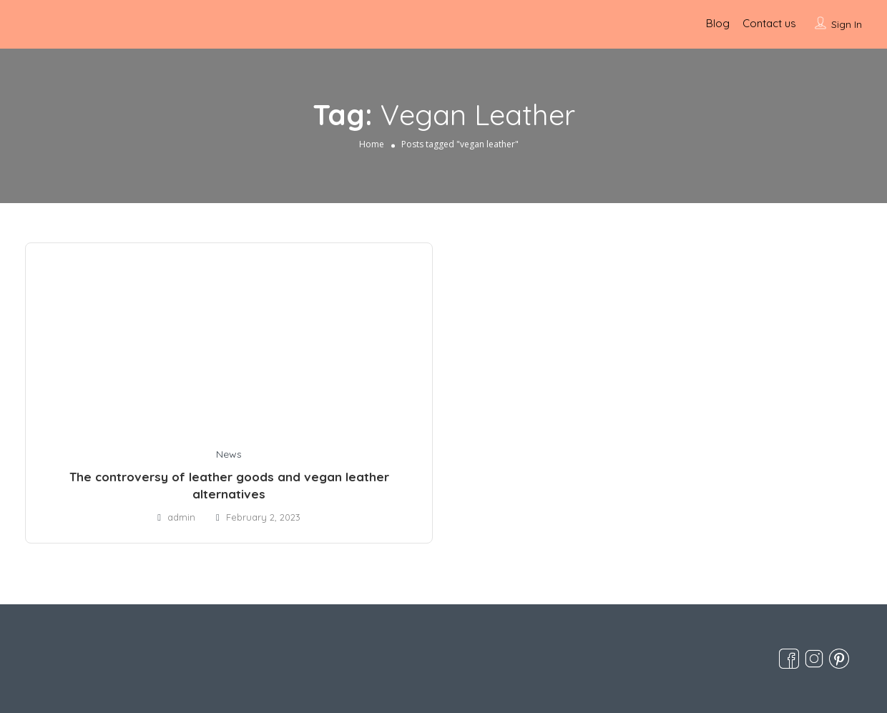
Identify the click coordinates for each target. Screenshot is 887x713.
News (229, 454)
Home (371, 144)
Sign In (846, 24)
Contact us (769, 23)
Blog (718, 23)
